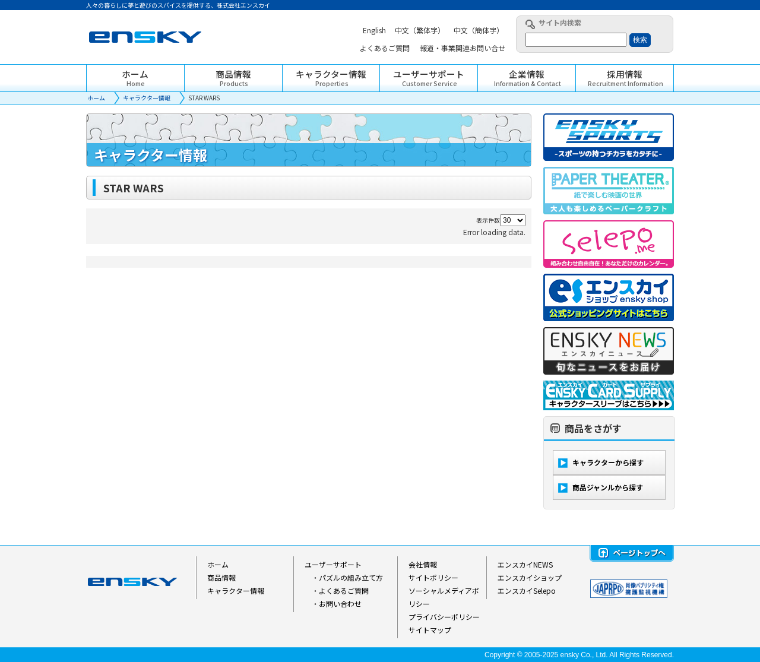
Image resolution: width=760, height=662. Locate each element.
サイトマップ (429, 630)
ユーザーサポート (333, 564)
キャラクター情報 (146, 97)
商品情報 (221, 577)
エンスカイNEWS (525, 564)
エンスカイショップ (530, 577)
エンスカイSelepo (527, 590)
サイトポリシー (433, 577)
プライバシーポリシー (444, 617)
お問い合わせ (340, 603)
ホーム (96, 97)
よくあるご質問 (344, 590)
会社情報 (422, 564)
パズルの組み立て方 (351, 577)
